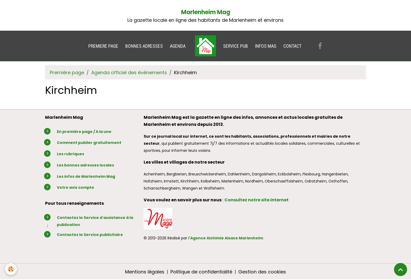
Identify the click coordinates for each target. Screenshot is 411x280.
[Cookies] (11, 269)
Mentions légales (144, 271)
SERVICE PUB (235, 46)
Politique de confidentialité (201, 271)
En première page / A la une (84, 131)
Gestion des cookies (262, 271)
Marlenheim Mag (205, 12)
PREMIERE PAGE (103, 46)
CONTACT (292, 46)
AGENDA (178, 46)
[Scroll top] (400, 269)
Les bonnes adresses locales (85, 165)
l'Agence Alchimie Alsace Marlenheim (225, 238)
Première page (67, 72)
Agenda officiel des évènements (129, 72)
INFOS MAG (265, 46)
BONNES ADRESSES (144, 46)
